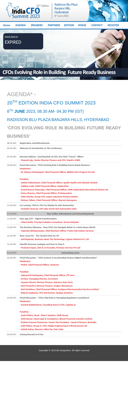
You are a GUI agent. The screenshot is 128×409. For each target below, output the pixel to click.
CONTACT (97, 25)
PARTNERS (54, 25)
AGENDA (20, 25)
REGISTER (113, 25)
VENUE (82, 25)
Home (6, 25)
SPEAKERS (37, 25)
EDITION (69, 25)
